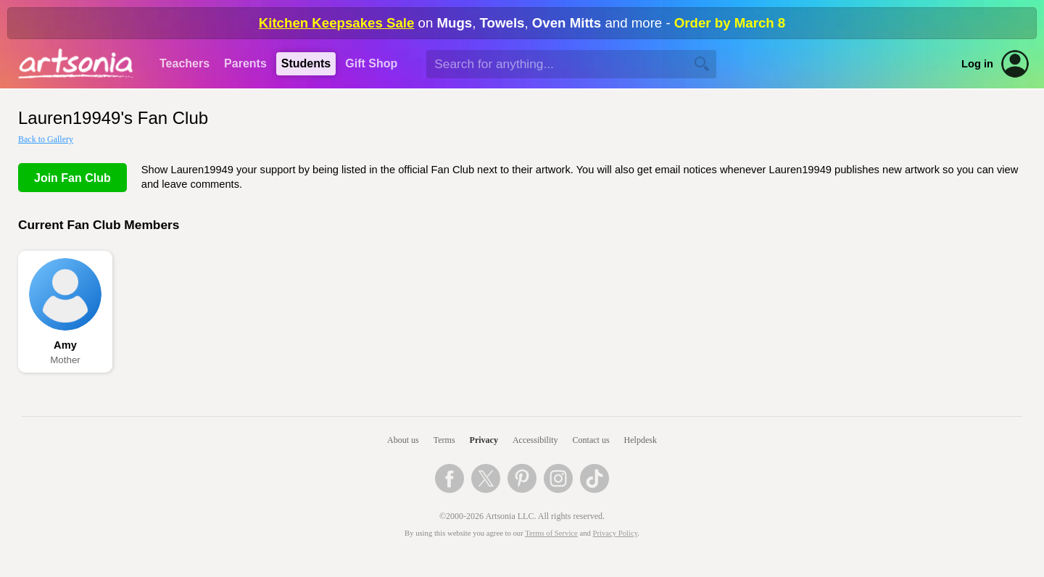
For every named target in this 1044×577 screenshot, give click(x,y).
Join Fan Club (72, 178)
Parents (245, 63)
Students (306, 63)
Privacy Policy (615, 533)
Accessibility (535, 440)
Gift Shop (371, 63)
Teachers (185, 63)
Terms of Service (551, 533)
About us (403, 440)
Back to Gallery (45, 139)
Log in (977, 64)
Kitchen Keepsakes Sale (337, 22)
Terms (444, 440)
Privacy (484, 440)
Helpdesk (640, 440)
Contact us (591, 440)
